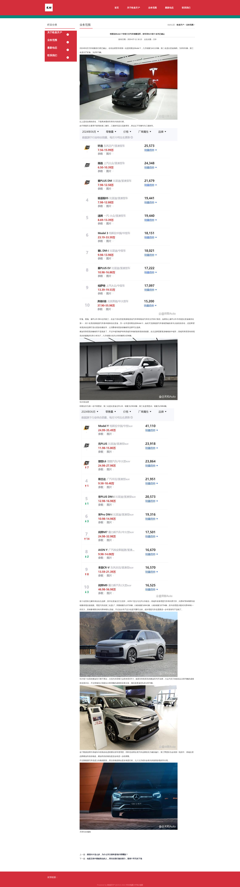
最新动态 (169, 7)
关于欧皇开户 (133, 7)
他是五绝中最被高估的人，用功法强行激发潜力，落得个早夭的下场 (114, 859)
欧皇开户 (180, 25)
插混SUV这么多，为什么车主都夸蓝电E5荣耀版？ (107, 854)
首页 (116, 7)
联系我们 (186, 7)
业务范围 (152, 7)
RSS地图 (130, 885)
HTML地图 (138, 885)
